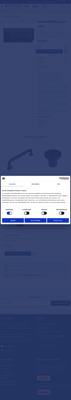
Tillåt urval (35, 220)
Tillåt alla (58, 220)
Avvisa (13, 220)
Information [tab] (35, 184)
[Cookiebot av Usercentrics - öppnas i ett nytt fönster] (61, 178)
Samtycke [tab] (12, 184)
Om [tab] (59, 184)
